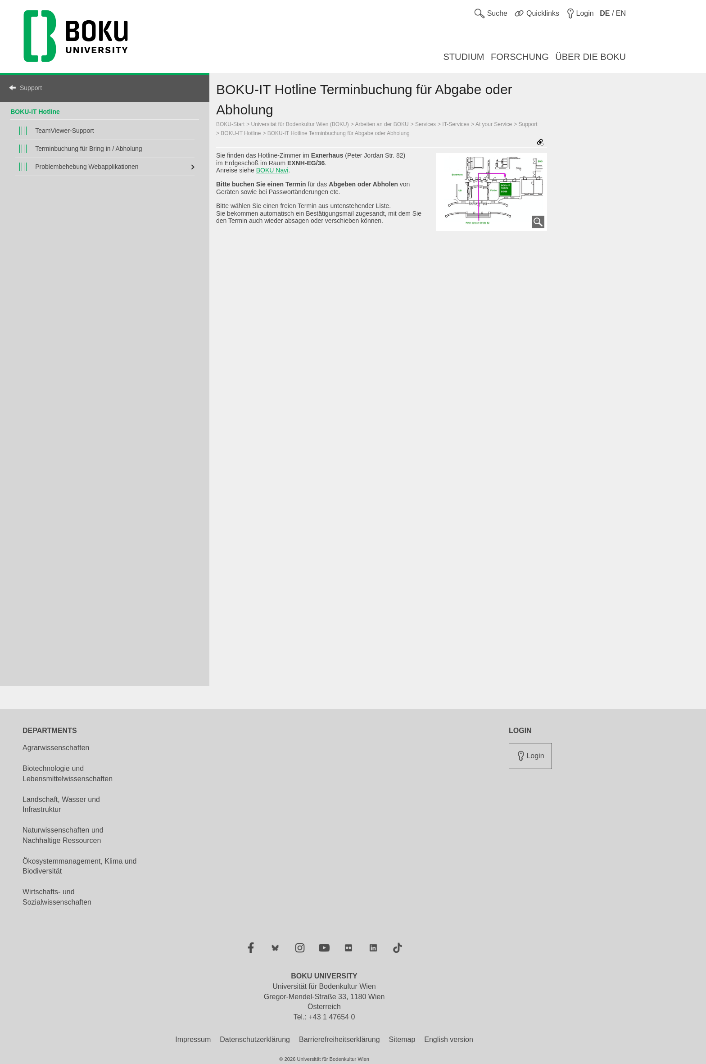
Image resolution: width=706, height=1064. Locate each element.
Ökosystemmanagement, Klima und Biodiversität (79, 866)
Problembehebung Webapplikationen (86, 166)
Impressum (193, 1039)
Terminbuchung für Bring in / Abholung (88, 148)
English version (448, 1039)
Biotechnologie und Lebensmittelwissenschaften (68, 774)
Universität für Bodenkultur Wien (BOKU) (300, 124)
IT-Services (455, 124)
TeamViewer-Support (64, 130)
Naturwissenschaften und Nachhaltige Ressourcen (63, 835)
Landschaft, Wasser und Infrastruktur (61, 805)
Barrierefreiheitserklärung (339, 1039)
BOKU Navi (272, 170)
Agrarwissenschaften (56, 748)
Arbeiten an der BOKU (381, 124)
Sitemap (402, 1039)
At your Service (493, 124)
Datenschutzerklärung (255, 1039)
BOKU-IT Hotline (35, 111)
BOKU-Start (230, 124)
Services (425, 124)
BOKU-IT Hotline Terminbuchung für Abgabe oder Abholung (338, 133)
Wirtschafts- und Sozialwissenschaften (57, 897)
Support (31, 87)
